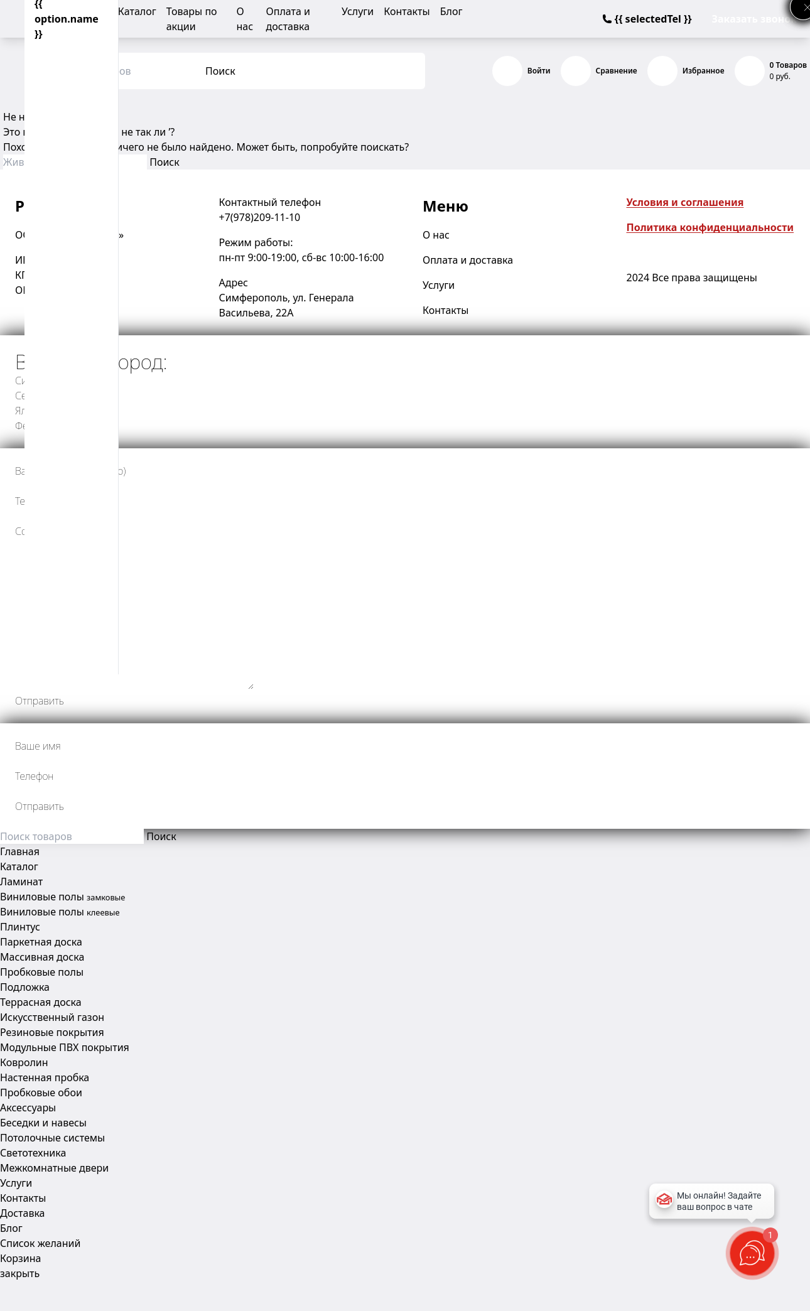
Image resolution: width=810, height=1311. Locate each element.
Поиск (220, 71)
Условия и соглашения (685, 202)
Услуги (358, 11)
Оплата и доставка (468, 260)
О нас (436, 235)
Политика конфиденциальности (710, 227)
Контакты (406, 11)
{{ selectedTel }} (647, 19)
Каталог (137, 11)
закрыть (20, 1273)
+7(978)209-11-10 (260, 217)
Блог (451, 11)
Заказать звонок (754, 19)
